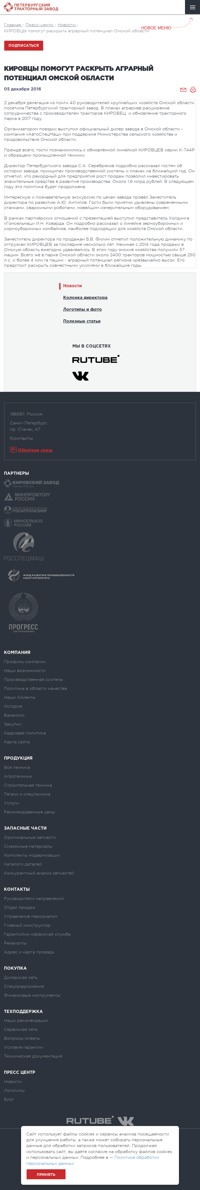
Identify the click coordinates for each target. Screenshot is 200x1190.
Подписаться (23, 45)
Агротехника (18, 776)
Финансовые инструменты (32, 995)
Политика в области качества (35, 688)
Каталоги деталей (23, 864)
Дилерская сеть (20, 977)
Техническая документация (33, 1056)
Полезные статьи (82, 321)
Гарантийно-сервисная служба (37, 934)
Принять (46, 1174)
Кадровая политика (25, 733)
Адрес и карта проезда (29, 952)
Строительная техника (28, 785)
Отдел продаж (19, 907)
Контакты (21, 438)
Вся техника (17, 767)
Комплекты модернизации (32, 855)
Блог (9, 1099)
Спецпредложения (24, 986)
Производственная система (33, 679)
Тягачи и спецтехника (27, 794)
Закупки (12, 724)
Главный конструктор (27, 925)
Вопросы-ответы (22, 1038)
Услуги (11, 803)
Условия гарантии (23, 1047)
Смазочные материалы (28, 846)
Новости (72, 286)
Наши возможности (25, 670)
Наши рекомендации (26, 1020)
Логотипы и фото (82, 310)
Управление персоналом (30, 916)
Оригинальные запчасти (30, 837)
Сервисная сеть (20, 1029)
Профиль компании (25, 661)
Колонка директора (85, 298)
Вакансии (14, 715)
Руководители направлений (34, 898)
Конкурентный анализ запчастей (39, 873)
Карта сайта (17, 742)
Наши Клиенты (20, 697)
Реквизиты (15, 943)
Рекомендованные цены (29, 812)
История (13, 706)
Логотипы (14, 1090)
